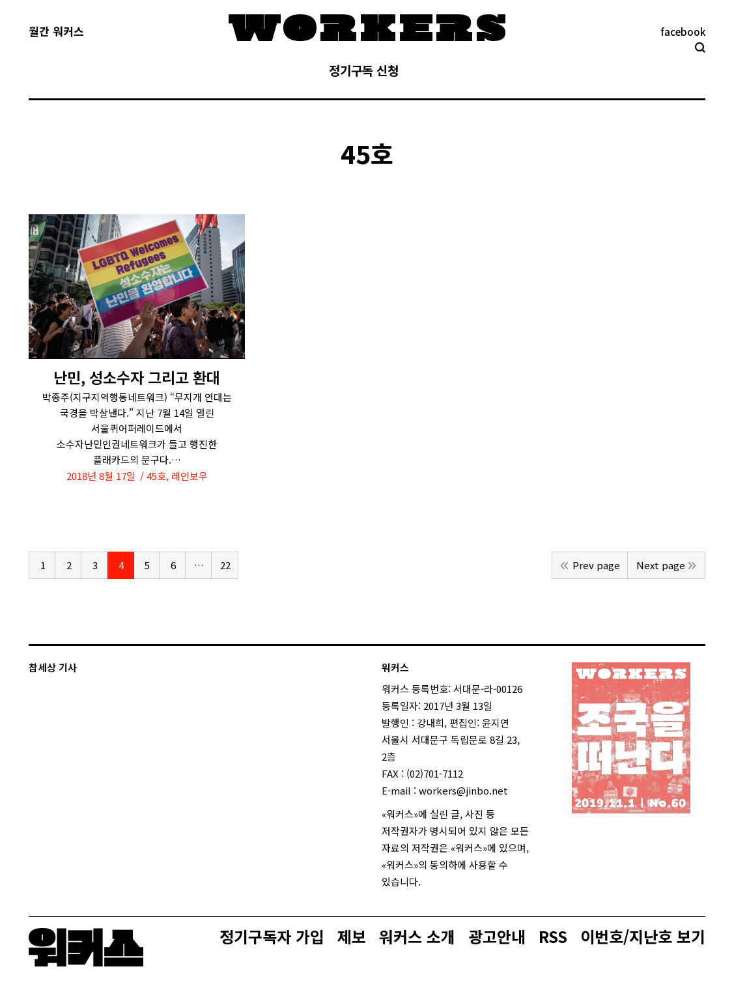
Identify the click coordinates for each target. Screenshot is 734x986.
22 (225, 565)
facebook (682, 31)
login (432, 881)
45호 (156, 476)
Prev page (596, 565)
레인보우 (189, 476)
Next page (660, 565)
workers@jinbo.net (463, 790)
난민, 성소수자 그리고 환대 (136, 377)
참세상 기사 (53, 667)
